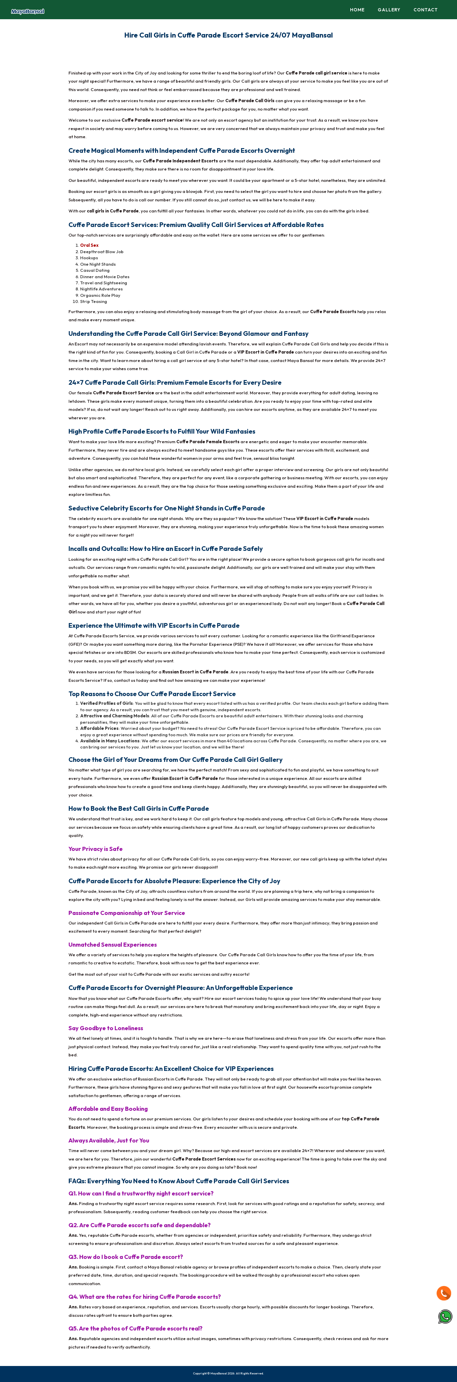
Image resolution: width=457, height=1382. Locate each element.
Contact (426, 10)
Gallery (389, 10)
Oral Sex (89, 245)
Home (357, 10)
